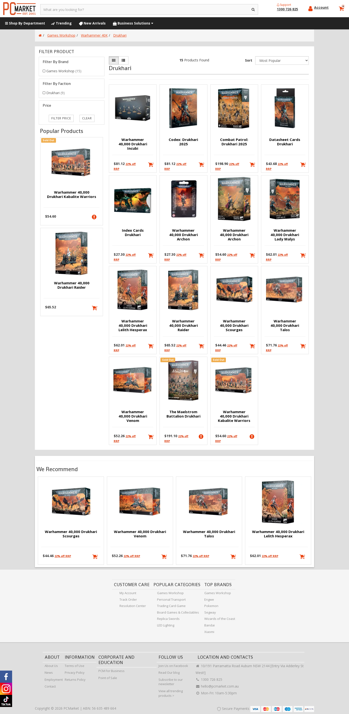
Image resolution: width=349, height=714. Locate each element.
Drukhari (55, 92)
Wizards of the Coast (219, 618)
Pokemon (211, 606)
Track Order (128, 599)
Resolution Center (132, 606)
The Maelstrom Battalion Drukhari (183, 414)
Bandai (209, 625)
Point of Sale (107, 678)
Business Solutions (133, 23)
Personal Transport (171, 599)
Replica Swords (168, 618)
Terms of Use (74, 666)
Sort (248, 60)
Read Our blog (169, 672)
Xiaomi (209, 632)
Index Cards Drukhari (133, 232)
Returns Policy (75, 679)
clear (87, 118)
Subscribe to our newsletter (171, 681)
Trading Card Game (171, 606)
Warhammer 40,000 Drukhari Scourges (234, 325)
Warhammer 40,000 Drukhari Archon (183, 234)
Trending (61, 23)
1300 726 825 (209, 679)
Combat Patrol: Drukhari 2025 (234, 141)
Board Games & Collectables (178, 612)
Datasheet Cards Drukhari (284, 141)
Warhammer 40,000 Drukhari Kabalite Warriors (71, 194)
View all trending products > (171, 693)
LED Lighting (165, 625)
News (49, 672)
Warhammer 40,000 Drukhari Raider (71, 285)
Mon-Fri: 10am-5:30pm (216, 693)
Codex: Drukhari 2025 (183, 141)
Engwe (209, 599)
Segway (210, 612)
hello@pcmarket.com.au (217, 686)
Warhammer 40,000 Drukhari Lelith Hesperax (133, 325)
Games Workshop (63, 71)
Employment (54, 679)
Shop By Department (25, 23)
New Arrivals (92, 23)
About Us (51, 666)
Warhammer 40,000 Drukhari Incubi (133, 144)
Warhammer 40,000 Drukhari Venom (133, 416)
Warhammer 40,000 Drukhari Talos (284, 325)
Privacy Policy (75, 672)
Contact (50, 686)
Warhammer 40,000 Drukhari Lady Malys (284, 234)
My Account (127, 593)
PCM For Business (111, 671)
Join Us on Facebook (173, 666)
